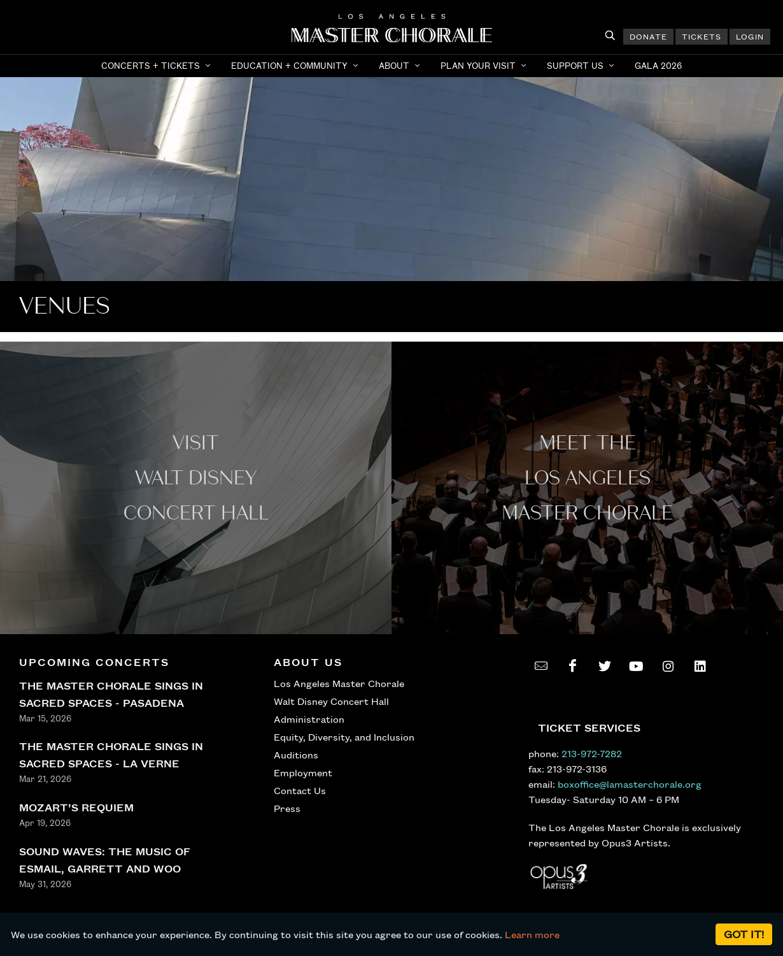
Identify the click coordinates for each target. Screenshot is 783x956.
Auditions (296, 754)
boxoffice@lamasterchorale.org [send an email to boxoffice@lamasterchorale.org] (630, 784)
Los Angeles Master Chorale (339, 683)
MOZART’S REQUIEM (76, 807)
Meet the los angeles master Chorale (587, 478)
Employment (303, 772)
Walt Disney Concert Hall (331, 701)
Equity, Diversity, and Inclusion (344, 736)
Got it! (744, 934)
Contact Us (300, 790)
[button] (157, 65)
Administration (309, 719)
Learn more (532, 934)
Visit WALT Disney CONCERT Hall (196, 478)
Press (287, 808)
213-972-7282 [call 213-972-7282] (591, 753)
